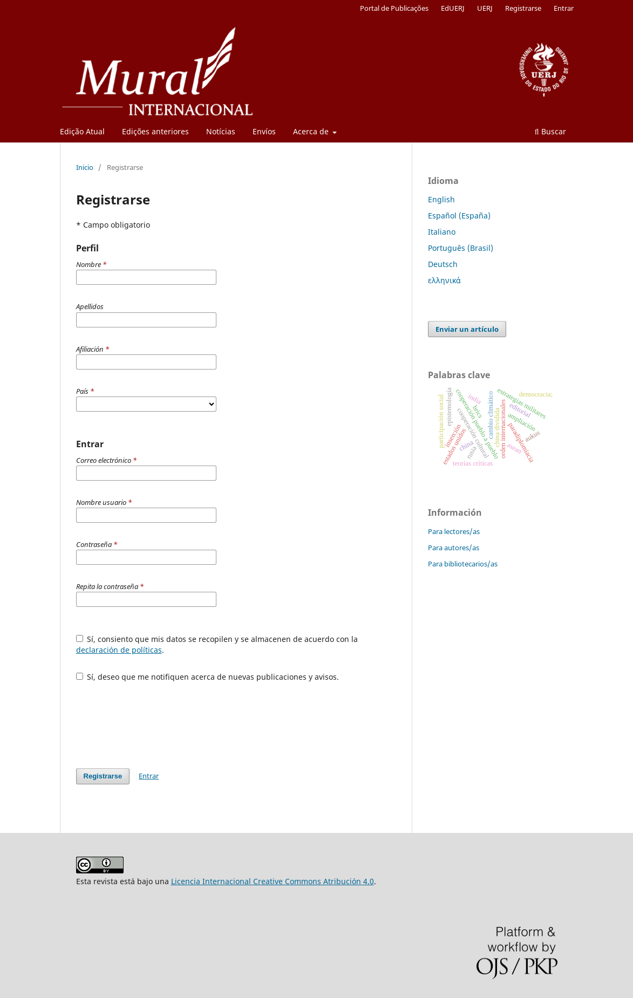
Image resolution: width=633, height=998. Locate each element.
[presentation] (158, 720)
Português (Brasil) (460, 248)
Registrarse (523, 8)
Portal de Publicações (394, 8)
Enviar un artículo (467, 329)
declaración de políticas (119, 650)
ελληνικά (444, 280)
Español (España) (459, 215)
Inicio (84, 167)
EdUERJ (453, 8)
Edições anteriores (155, 131)
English (441, 199)
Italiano (441, 232)
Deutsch (443, 264)
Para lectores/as (454, 531)
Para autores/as (453, 547)
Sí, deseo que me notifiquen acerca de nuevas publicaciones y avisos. (207, 677)
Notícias (220, 131)
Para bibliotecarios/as (463, 564)
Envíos (264, 131)
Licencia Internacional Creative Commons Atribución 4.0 (272, 881)
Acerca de (312, 131)
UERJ (485, 8)
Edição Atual (82, 131)
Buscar (550, 131)
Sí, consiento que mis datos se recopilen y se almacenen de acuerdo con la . (217, 644)
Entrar (564, 8)
